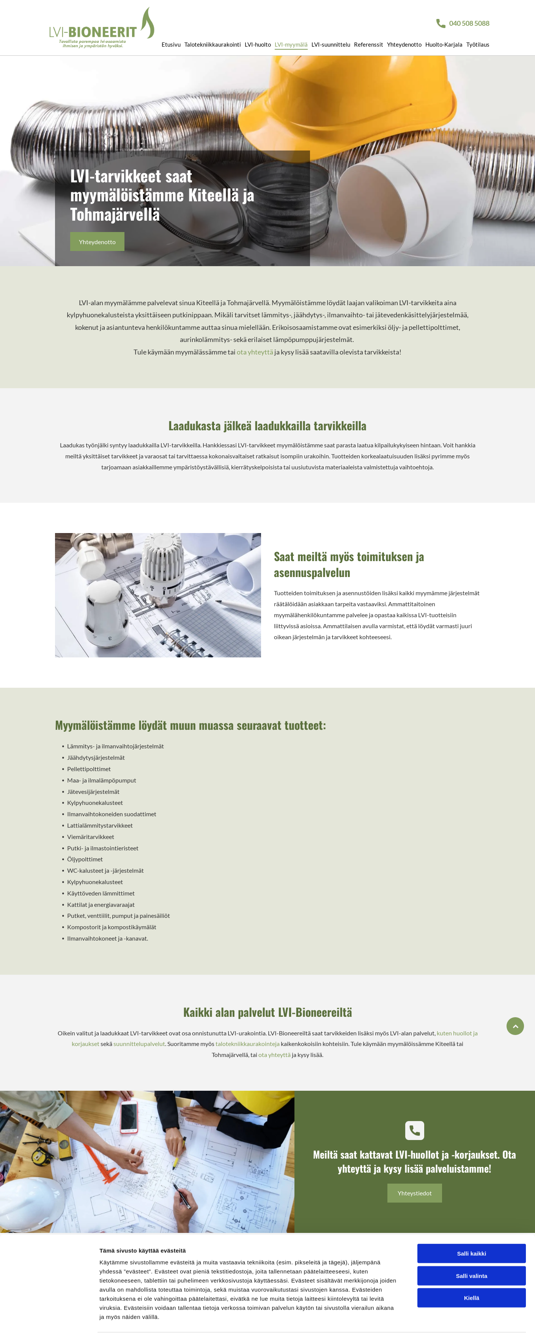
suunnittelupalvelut (139, 1043)
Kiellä (471, 1269)
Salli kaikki (471, 1224)
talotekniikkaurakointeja (248, 1043)
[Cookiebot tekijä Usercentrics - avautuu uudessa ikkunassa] (49, 1318)
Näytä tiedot (405, 1318)
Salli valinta (472, 1246)
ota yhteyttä (255, 352)
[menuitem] (169, 40)
